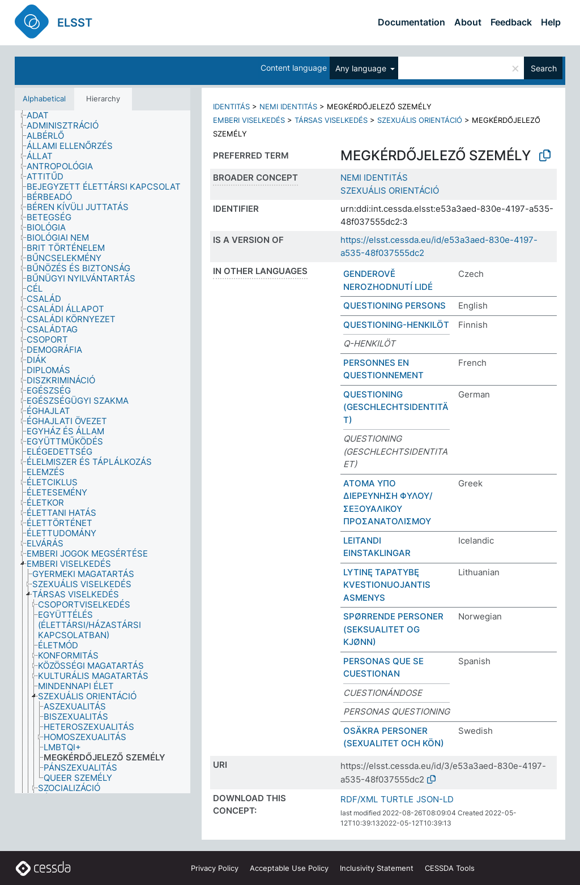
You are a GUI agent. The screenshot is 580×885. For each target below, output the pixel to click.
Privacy (214, 868)
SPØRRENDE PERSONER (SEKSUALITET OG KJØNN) (393, 629)
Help (551, 22)
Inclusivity (376, 868)
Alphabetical (44, 98)
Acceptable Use (289, 868)
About (467, 22)
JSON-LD (435, 799)
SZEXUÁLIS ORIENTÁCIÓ (419, 120)
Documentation (411, 22)
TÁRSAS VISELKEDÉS (331, 120)
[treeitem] (42, 115)
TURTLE (397, 799)
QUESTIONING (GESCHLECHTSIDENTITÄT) (396, 407)
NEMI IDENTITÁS (288, 106)
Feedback (511, 22)
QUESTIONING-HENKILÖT (396, 324)
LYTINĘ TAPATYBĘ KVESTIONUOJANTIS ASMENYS (386, 585)
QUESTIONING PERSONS (394, 305)
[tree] (102, 452)
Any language (362, 68)
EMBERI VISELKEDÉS (249, 120)
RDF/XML (359, 799)
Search (544, 68)
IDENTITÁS (231, 106)
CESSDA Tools (450, 868)
